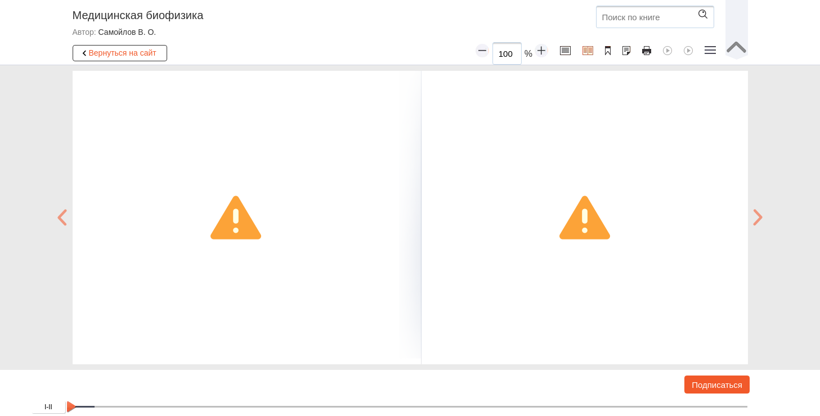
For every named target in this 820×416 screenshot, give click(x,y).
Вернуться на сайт (117, 53)
